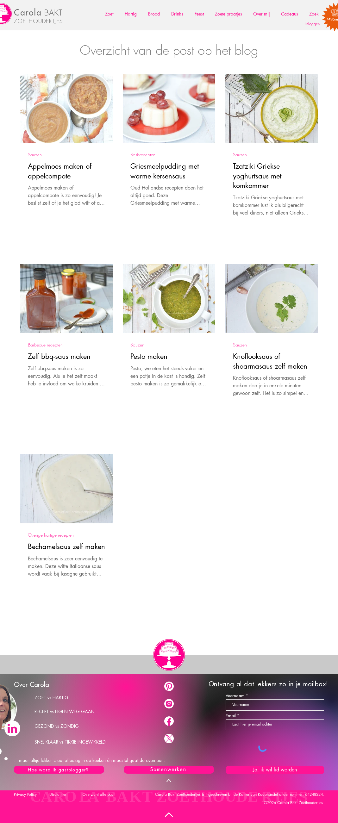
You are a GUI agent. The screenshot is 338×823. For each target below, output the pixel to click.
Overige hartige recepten (51, 535)
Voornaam (235, 696)
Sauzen (35, 154)
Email (231, 716)
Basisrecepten (142, 154)
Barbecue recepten (45, 344)
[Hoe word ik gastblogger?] (59, 770)
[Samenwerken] (169, 770)
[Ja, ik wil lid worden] (275, 770)
